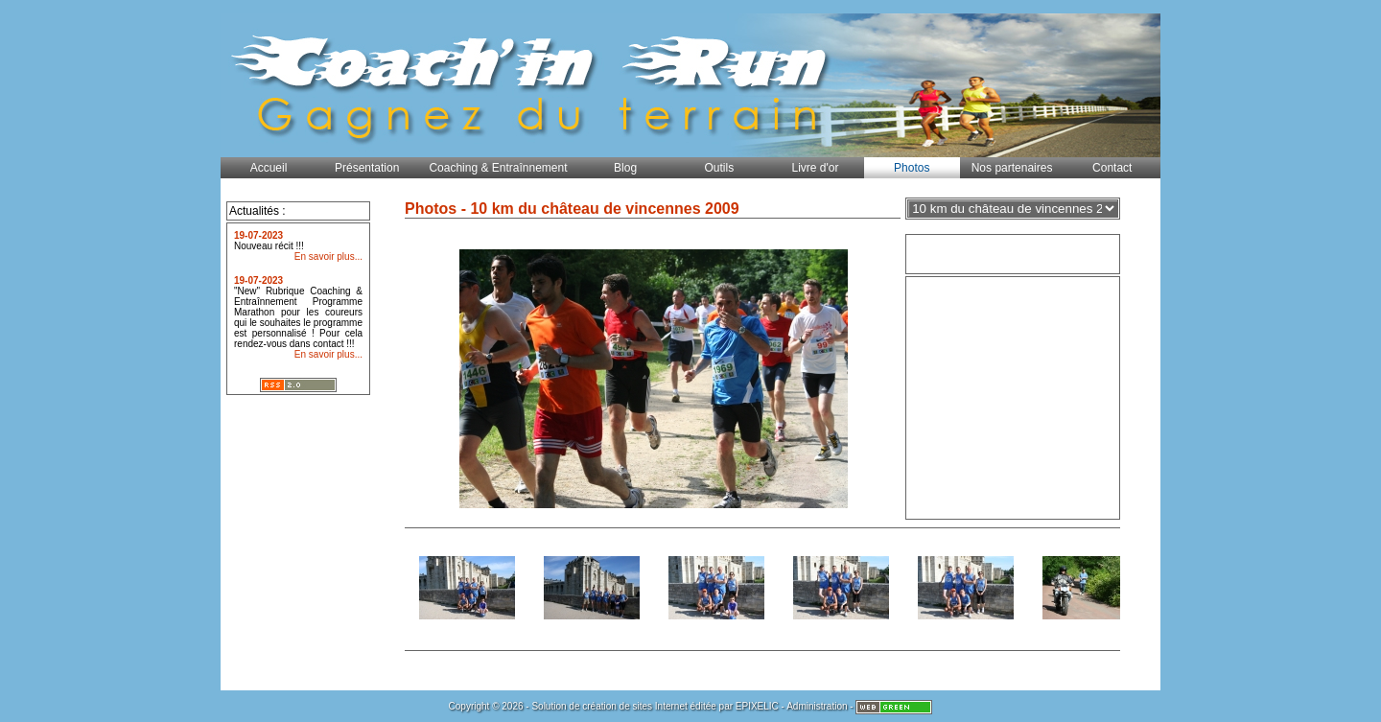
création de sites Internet (635, 706)
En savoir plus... (328, 256)
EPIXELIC (757, 706)
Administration (816, 706)
